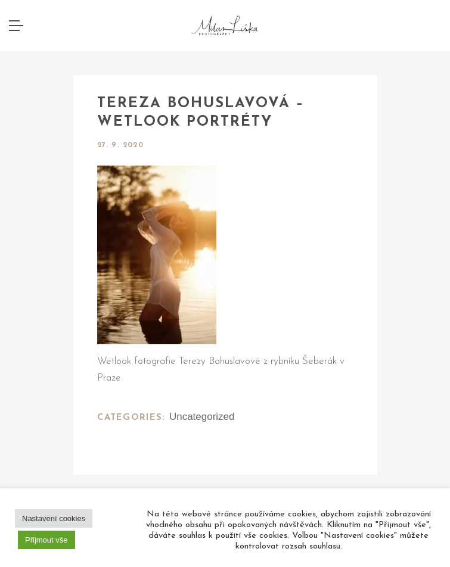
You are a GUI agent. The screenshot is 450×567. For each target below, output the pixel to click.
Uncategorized (202, 416)
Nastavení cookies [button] (53, 518)
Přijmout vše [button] (46, 539)
